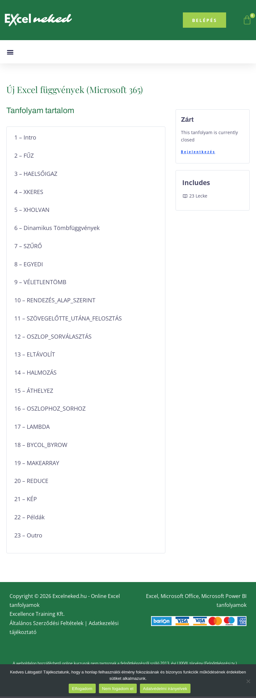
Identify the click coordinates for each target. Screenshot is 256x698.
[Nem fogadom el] (248, 681)
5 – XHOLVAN (32, 211)
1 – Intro (25, 139)
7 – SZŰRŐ (28, 247)
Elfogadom (82, 688)
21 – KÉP (25, 501)
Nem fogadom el (118, 688)
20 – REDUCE (31, 482)
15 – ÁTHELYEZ (33, 392)
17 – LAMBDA (32, 428)
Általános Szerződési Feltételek (46, 624)
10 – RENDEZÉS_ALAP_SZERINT (54, 302)
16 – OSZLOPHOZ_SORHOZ (50, 410)
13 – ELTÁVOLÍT (34, 356)
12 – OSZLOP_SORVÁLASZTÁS (53, 338)
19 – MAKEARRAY (36, 464)
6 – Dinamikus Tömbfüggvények (57, 230)
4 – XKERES (28, 193)
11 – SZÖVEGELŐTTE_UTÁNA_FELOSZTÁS (68, 320)
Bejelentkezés (198, 153)
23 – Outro (28, 537)
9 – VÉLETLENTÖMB (40, 284)
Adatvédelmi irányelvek (165, 688)
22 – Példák (29, 518)
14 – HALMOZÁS (35, 374)
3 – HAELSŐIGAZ (35, 175)
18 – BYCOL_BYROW (40, 446)
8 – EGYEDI (28, 266)
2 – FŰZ (24, 157)
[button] (10, 53)
